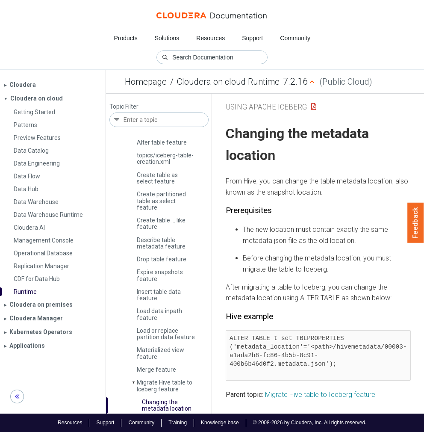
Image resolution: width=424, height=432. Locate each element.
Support (252, 38)
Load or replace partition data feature (166, 333)
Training (177, 423)
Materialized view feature (160, 353)
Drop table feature (161, 259)
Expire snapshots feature (160, 275)
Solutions (167, 38)
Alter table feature (162, 142)
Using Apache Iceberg (266, 107)
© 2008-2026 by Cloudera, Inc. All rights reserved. (310, 423)
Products (125, 38)
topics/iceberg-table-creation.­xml (165, 158)
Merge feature (156, 369)
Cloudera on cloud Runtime (228, 82)
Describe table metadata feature (161, 243)
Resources (210, 38)
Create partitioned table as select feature (161, 201)
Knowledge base (220, 423)
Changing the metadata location (166, 405)
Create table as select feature (157, 178)
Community (295, 38)
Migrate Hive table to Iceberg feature (164, 385)
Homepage (146, 82)
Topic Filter (123, 107)
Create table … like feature (161, 223)
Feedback (416, 223)
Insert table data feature (159, 295)
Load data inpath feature (159, 314)
